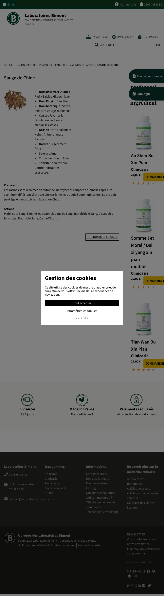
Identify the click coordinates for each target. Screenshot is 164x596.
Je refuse (82, 318)
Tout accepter (82, 303)
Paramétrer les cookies (82, 311)
